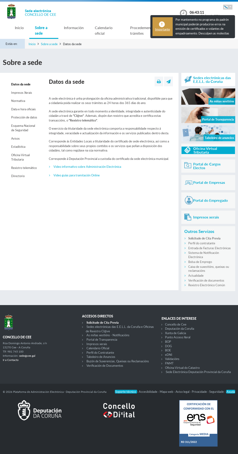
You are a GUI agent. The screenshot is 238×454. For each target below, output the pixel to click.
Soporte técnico (126, 391)
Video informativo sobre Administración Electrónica (87, 166)
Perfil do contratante (201, 243)
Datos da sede (20, 84)
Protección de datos (24, 117)
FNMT (169, 363)
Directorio (18, 176)
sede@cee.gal (27, 355)
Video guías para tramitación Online (76, 175)
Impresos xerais (96, 344)
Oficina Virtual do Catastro (182, 368)
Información (74, 27)
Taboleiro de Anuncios (100, 357)
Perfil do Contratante (100, 352)
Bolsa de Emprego (200, 262)
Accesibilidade (148, 391)
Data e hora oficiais (23, 109)
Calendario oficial (103, 30)
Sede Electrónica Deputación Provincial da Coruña (198, 372)
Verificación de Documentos (104, 365)
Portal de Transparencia (101, 339)
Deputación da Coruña (179, 328)
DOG (168, 346)
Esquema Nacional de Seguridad (23, 128)
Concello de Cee (175, 324)
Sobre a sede (41, 30)
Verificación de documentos (206, 280)
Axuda (231, 391)
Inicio (19, 27)
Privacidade (200, 391)
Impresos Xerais (21, 92)
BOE (168, 350)
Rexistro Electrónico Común (206, 285)
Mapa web (167, 391)
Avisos (15, 138)
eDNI (168, 354)
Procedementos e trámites (144, 30)
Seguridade (217, 391)
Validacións (172, 359)
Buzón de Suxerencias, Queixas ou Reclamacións (117, 361)
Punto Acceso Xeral (177, 337)
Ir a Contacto (11, 360)
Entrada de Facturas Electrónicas (209, 248)
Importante (162, 29)
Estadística (18, 146)
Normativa (18, 101)
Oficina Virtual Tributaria (20, 157)
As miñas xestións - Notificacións (107, 335)
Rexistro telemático (24, 168)
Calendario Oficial (97, 348)
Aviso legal (182, 391)
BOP (168, 341)
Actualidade (196, 275)
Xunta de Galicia (175, 333)
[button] (227, 7)
